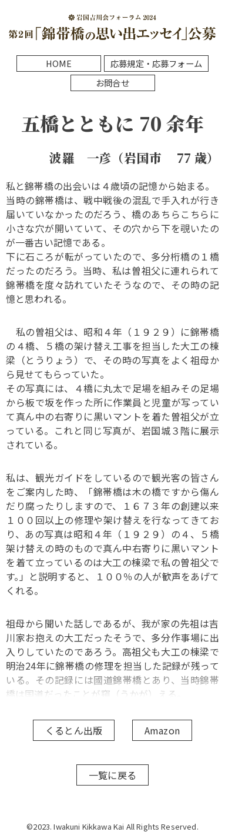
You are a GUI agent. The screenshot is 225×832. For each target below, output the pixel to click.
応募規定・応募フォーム (156, 63)
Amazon (162, 730)
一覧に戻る (112, 775)
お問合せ (112, 82)
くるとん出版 (73, 730)
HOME (59, 63)
